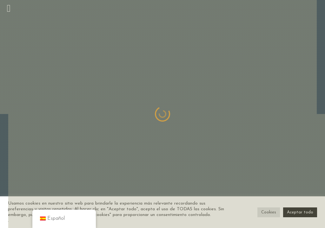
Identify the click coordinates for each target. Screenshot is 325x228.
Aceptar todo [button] (300, 212)
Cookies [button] (268, 212)
